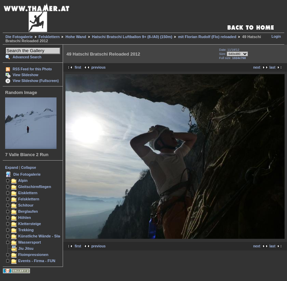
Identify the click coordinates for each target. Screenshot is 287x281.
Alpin (23, 180)
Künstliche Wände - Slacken (43, 236)
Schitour (26, 205)
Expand (11, 167)
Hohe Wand (75, 37)
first (78, 67)
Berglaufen (28, 211)
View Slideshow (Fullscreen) (36, 81)
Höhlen (24, 217)
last (272, 67)
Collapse (28, 167)
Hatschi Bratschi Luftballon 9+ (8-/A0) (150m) (132, 37)
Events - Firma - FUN (36, 261)
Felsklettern (49, 37)
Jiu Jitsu (26, 248)
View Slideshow (25, 75)
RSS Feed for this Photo (32, 69)
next (256, 67)
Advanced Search (27, 57)
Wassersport (29, 242)
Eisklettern (27, 193)
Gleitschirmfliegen (34, 187)
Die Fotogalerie (19, 37)
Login (276, 36)
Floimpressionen (33, 255)
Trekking (26, 230)
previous (98, 67)
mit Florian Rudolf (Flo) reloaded (207, 37)
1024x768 (239, 58)
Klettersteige (29, 224)
